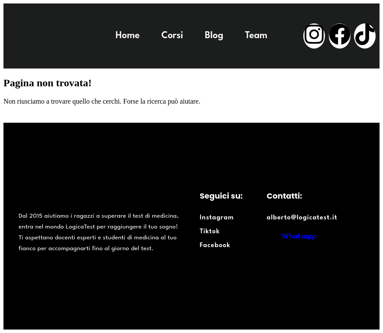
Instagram (217, 218)
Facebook (215, 245)
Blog (214, 35)
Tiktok (210, 232)
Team (256, 35)
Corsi (172, 35)
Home (128, 35)
